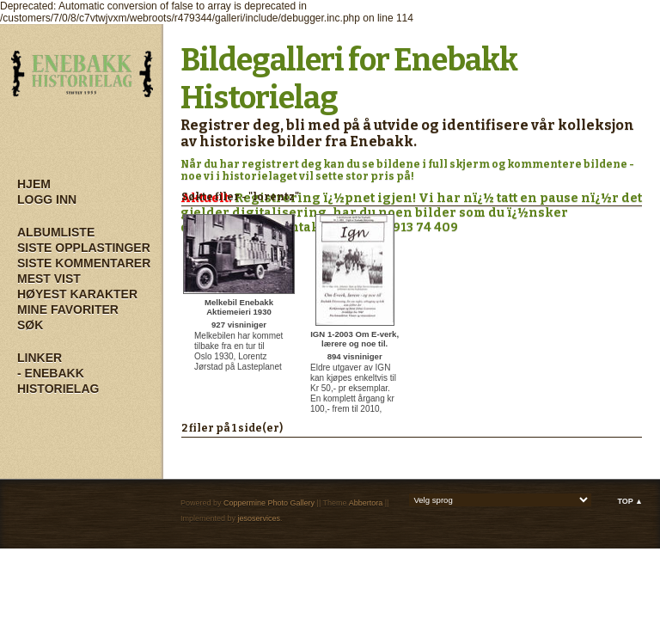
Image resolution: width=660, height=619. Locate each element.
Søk (30, 325)
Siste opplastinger (83, 247)
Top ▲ (630, 501)
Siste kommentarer (83, 263)
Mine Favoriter (68, 309)
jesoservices (259, 518)
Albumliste (56, 232)
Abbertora (366, 503)
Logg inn (46, 199)
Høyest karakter (77, 294)
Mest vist (49, 278)
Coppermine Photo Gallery (269, 503)
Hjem (34, 184)
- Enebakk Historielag (58, 380)
